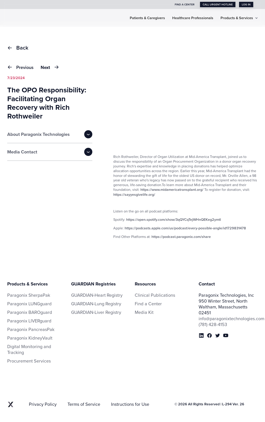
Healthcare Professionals (192, 18)
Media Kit (144, 312)
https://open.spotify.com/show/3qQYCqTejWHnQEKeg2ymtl (173, 219)
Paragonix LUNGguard (29, 304)
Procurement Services (29, 361)
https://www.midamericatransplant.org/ (172, 189)
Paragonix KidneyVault (29, 338)
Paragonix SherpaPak (28, 295)
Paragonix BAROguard (29, 312)
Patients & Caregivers (147, 18)
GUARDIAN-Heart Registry (97, 295)
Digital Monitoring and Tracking (29, 349)
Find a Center (148, 304)
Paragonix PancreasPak (30, 329)
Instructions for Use (130, 404)
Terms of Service (83, 404)
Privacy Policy (43, 404)
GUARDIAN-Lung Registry (96, 303)
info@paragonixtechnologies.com (228, 319)
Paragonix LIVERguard (29, 321)
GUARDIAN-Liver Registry (96, 312)
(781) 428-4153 (213, 324)
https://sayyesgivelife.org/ (134, 194)
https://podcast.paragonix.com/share (181, 236)
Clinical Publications (155, 295)
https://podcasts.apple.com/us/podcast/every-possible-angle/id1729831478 (185, 228)
